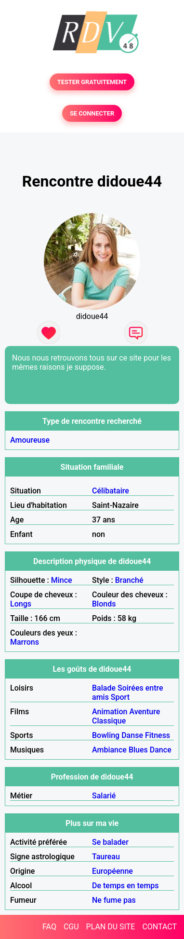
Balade (104, 688)
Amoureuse (30, 440)
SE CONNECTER (92, 113)
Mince (61, 580)
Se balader (110, 842)
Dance (160, 749)
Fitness (157, 735)
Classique (109, 720)
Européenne (112, 871)
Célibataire (110, 490)
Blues (138, 749)
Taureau (106, 856)
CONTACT (159, 926)
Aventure (144, 711)
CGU (71, 926)
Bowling (105, 735)
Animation (109, 711)
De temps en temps (125, 885)
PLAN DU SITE (110, 926)
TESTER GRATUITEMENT (92, 82)
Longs (20, 603)
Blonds (104, 603)
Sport (120, 697)
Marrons (24, 642)
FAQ (49, 926)
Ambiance (109, 749)
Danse (132, 735)
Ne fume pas (114, 900)
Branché (129, 580)
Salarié (104, 795)
